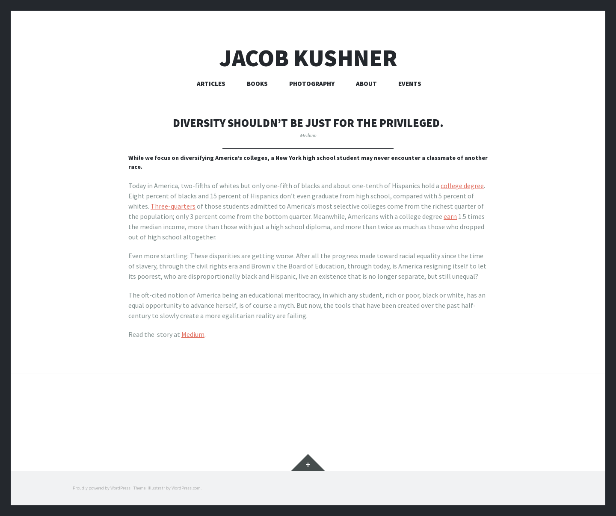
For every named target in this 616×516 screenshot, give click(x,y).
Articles (211, 84)
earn (450, 216)
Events (409, 84)
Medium (308, 135)
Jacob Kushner (308, 58)
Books (257, 84)
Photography (312, 84)
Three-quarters (173, 206)
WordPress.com (186, 488)
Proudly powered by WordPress (101, 488)
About (366, 84)
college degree (462, 185)
